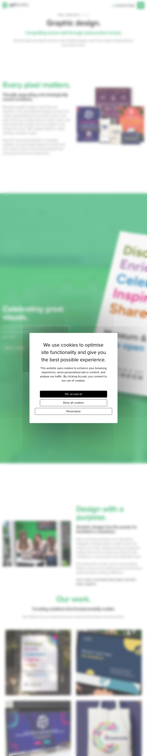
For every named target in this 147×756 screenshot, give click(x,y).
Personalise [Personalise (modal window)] (73, 411)
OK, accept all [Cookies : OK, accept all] (73, 394)
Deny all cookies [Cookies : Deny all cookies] (73, 403)
